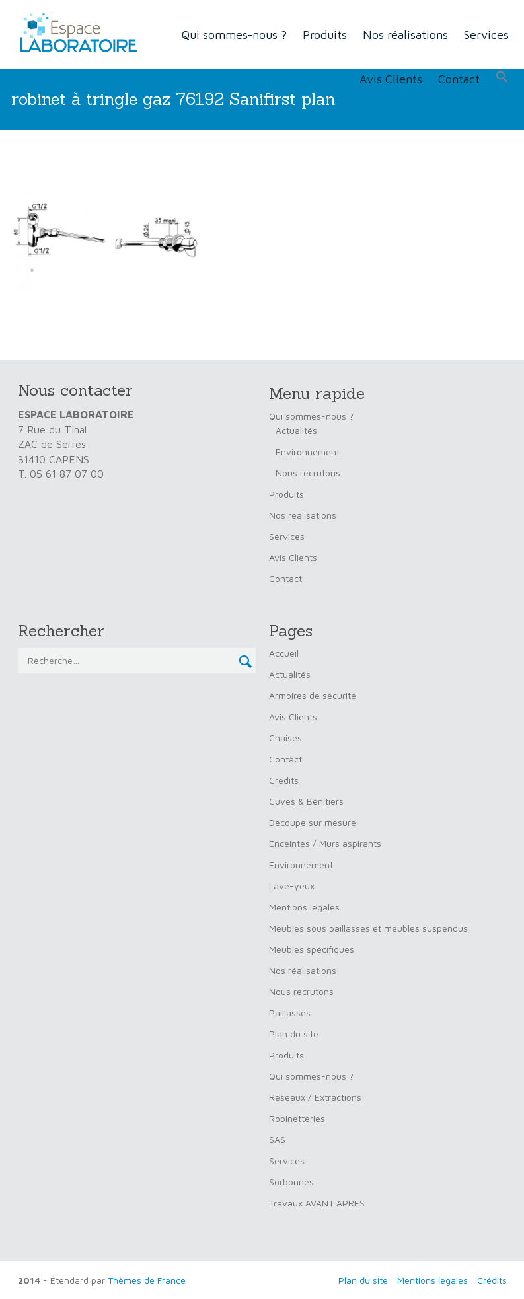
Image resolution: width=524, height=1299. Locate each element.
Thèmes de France (147, 1280)
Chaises (285, 737)
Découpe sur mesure (312, 822)
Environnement (308, 451)
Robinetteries (297, 1118)
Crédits (284, 780)
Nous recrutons (308, 472)
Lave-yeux (292, 885)
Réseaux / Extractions (315, 1097)
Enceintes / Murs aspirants (325, 843)
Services (486, 35)
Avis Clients (390, 79)
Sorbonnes (291, 1181)
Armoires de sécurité (312, 695)
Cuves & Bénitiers (306, 801)
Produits (325, 35)
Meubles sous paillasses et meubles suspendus (368, 928)
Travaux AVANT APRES (317, 1202)
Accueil (284, 653)
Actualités (296, 430)
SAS (277, 1139)
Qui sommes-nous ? (234, 35)
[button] (502, 77)
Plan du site (293, 1033)
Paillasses (290, 1012)
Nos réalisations (405, 35)
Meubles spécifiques (311, 949)
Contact (459, 79)
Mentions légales (304, 906)
